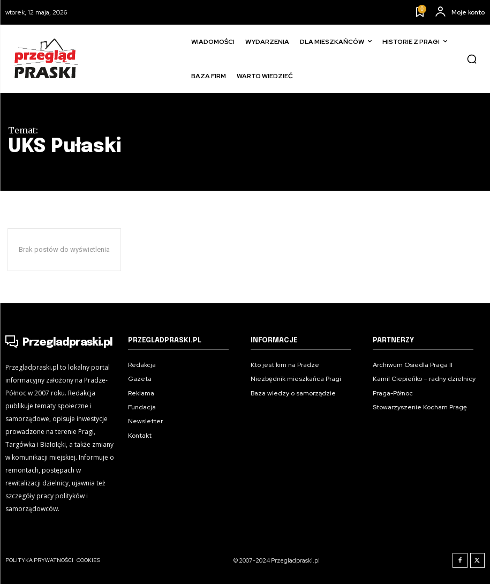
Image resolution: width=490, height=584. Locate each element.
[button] (472, 59)
